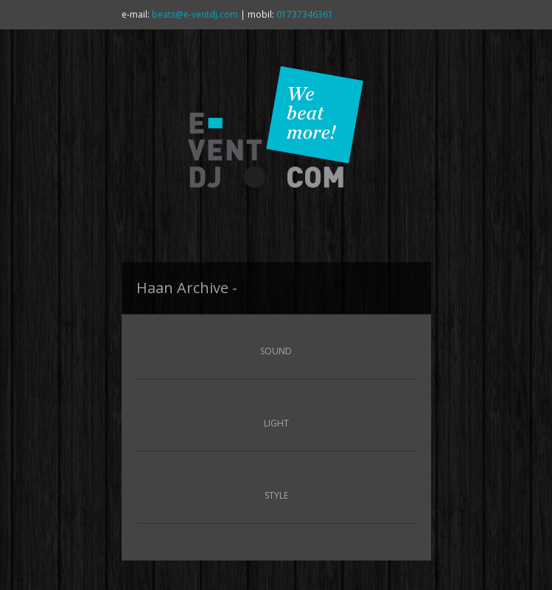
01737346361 (304, 14)
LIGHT (276, 423)
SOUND (276, 351)
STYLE (276, 495)
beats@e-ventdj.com (195, 14)
